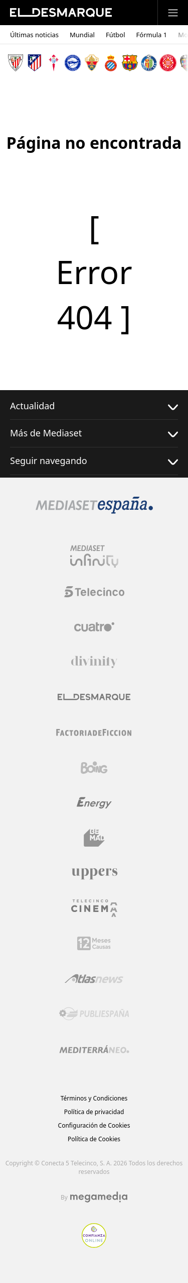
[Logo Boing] (94, 767)
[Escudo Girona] (167, 62)
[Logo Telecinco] (94, 591)
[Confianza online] (94, 1244)
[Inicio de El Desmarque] (61, 12)
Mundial (82, 35)
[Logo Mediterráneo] (94, 1049)
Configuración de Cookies (94, 1125)
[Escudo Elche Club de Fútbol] (91, 62)
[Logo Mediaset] (94, 510)
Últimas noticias (34, 35)
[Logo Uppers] (94, 873)
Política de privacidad (94, 1112)
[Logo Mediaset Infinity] (94, 556)
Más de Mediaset (94, 433)
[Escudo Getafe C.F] (148, 62)
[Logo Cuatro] (94, 626)
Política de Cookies (94, 1139)
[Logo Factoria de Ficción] (94, 732)
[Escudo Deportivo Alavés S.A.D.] (72, 62)
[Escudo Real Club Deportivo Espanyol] (110, 62)
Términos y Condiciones (94, 1098)
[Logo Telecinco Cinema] (94, 908)
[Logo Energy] (94, 802)
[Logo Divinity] (94, 662)
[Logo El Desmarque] (94, 697)
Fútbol (115, 35)
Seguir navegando (94, 460)
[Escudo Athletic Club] (15, 62)
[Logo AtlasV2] (94, 978)
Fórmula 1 (151, 35)
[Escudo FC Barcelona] (129, 62)
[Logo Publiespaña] (94, 1014)
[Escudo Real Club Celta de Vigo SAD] (53, 62)
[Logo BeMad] (94, 838)
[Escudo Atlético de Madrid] (34, 62)
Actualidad (94, 406)
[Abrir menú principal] (173, 13)
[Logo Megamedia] (98, 1197)
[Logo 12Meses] (94, 943)
